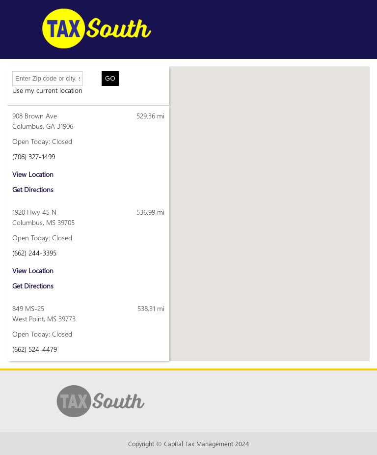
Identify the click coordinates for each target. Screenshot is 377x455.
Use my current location (47, 90)
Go (110, 78)
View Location (33, 174)
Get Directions (33, 189)
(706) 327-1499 (33, 156)
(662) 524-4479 (34, 349)
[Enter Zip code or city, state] (47, 78)
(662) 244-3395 (34, 252)
